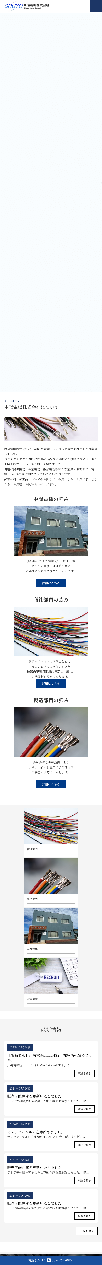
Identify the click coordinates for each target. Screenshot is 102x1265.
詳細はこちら (51, 583)
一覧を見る (87, 1231)
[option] (51, 202)
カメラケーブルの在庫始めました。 (36, 1131)
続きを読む (84, 1073)
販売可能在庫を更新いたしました (34, 1096)
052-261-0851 (51, 1260)
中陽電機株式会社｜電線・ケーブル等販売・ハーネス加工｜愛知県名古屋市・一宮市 (27, 6)
